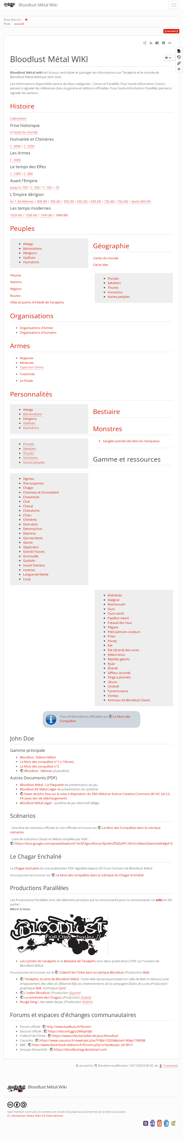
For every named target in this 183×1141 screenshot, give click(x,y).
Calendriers (18, 118)
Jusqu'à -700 (18, 187)
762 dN (123, 201)
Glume (28, 542)
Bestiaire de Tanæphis (80, 961)
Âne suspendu (33, 483)
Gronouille (30, 556)
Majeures (26, 358)
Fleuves (15, 275)
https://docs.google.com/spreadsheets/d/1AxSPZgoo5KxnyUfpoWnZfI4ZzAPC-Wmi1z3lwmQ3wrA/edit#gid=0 (93, 843)
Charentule (31, 497)
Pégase (113, 627)
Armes (20, 345)
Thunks (113, 287)
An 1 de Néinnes (22, 201)
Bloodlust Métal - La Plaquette (42, 785)
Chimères (30, 519)
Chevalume (31, 510)
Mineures (27, 362)
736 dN (109, 201)
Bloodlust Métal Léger (36, 803)
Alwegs (28, 244)
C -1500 (15, 173)
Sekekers (114, 283)
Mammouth (116, 604)
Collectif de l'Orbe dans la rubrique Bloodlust (91, 972)
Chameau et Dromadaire (41, 492)
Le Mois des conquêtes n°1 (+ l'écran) (47, 761)
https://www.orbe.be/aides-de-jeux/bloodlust (85, 1035)
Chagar (28, 487)
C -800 (28, 173)
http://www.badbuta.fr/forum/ (69, 1026)
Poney (112, 641)
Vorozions (115, 292)
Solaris (85, 997)
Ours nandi (116, 613)
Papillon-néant (118, 618)
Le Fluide (26, 380)
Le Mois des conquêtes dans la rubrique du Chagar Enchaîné (100, 875)
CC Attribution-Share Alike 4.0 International (35, 1115)
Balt (145, 972)
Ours (111, 609)
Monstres (107, 428)
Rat (110, 645)
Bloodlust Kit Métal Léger (38, 789)
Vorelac (113, 695)
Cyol (61, 988)
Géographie (111, 245)
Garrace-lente (33, 538)
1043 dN (62, 215)
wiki (159, 900)
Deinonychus (32, 528)
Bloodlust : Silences (38, 771)
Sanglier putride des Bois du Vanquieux (131, 441)
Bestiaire (106, 411)
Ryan (111, 663)
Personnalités (31, 394)
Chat (26, 501)
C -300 (35, 187)
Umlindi (113, 686)
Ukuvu (112, 682)
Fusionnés (27, 374)
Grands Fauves (34, 551)
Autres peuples (119, 296)
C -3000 (15, 146)
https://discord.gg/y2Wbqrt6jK (70, 1031)
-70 (57, 187)
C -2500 (29, 146)
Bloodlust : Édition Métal (37, 757)
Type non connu (32, 367)
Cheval (28, 506)
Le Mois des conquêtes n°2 (39, 766)
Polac (112, 636)
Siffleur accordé (119, 673)
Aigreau (28, 478)
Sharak (113, 668)
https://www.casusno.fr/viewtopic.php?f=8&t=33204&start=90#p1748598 (92, 1040)
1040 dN (46, 215)
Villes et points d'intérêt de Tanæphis (37, 302)
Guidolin (29, 560)
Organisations (31, 315)
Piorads (113, 278)
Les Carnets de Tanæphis (38, 961)
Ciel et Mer (100, 264)
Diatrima (29, 533)
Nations (16, 282)
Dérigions (30, 253)
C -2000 (15, 160)
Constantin (170, 1065)
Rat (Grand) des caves (123, 650)
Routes (15, 295)
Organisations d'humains (38, 332)
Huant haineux (34, 565)
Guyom (74, 992)
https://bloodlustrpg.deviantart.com (80, 1049)
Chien (27, 515)
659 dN (96, 201)
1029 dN (16, 215)
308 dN (42, 201)
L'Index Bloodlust (37, 992)
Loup (27, 579)
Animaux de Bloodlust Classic (129, 700)
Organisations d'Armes (36, 328)
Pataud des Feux (120, 622)
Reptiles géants (119, 659)
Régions (16, 289)
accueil (19, 24)
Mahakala (115, 595)
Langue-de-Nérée (35, 574)
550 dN (69, 201)
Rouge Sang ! (29, 1002)
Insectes (29, 570)
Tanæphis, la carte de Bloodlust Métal (51, 979)
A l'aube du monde (24, 132)
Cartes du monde (105, 258)
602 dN (82, 201)
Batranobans (32, 248)
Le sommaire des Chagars (43, 997)
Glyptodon (31, 547)
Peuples (22, 228)
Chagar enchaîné (26, 868)
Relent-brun (116, 654)
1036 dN (31, 215)
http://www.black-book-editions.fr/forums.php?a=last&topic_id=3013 (82, 1045)
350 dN (55, 201)
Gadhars (29, 257)
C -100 (47, 187)
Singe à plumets (119, 677)
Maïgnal (113, 600)
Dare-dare (30, 524)
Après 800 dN (141, 201)
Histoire (22, 105)
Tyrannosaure (118, 691)
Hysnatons (31, 262)
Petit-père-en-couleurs (124, 632)
